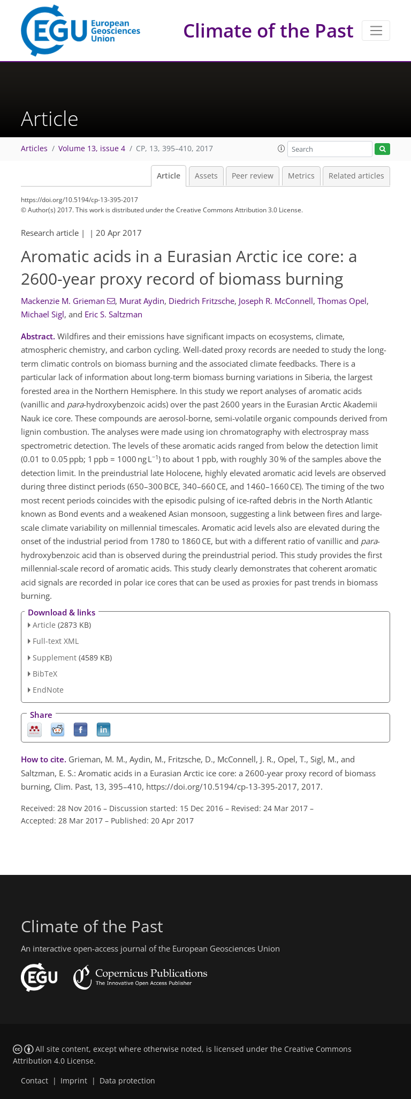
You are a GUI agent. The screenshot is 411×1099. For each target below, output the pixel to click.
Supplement (55, 657)
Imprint (73, 1081)
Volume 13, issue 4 (91, 148)
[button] (281, 148)
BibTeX (45, 674)
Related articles (356, 176)
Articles (34, 148)
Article (168, 176)
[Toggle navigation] (376, 30)
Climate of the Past (268, 30)
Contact (34, 1081)
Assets (206, 176)
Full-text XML (56, 641)
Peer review (252, 176)
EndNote (48, 690)
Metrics (301, 176)
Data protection (127, 1081)
